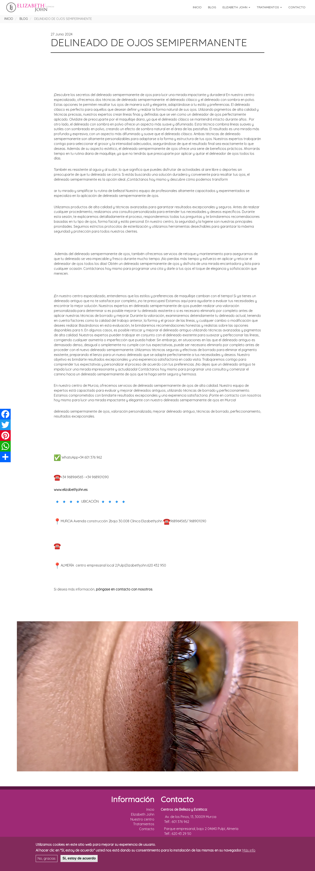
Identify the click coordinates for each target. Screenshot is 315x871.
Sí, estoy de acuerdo (79, 858)
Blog (212, 7)
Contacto (296, 7)
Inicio (197, 7)
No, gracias (47, 858)
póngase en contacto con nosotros (124, 589)
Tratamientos (269, 7)
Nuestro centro (142, 819)
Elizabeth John (236, 7)
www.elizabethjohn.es (71, 489)
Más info (248, 850)
